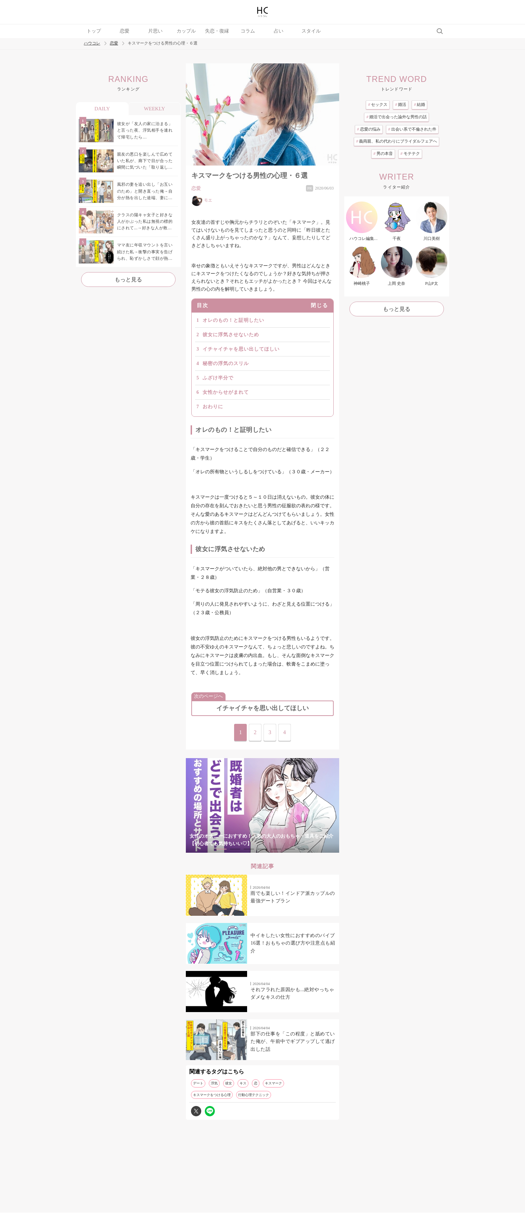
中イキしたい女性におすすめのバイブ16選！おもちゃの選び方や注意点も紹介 (293, 943)
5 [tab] (276, 849)
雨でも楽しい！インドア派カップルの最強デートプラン (293, 897)
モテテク (410, 153)
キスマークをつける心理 (212, 1095)
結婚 (419, 104)
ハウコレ (92, 43)
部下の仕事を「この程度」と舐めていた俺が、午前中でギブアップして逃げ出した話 (293, 1041)
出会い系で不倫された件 (412, 129)
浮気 (214, 1083)
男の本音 (383, 153)
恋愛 (124, 31)
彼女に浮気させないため (231, 334)
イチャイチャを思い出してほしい (241, 349)
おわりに (213, 406)
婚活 (400, 104)
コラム (248, 31)
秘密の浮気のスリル (226, 363)
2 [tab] (235, 849)
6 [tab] (290, 849)
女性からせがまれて (226, 392)
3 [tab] (249, 849)
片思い (155, 31)
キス (243, 1083)
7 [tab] (303, 849)
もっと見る (128, 279)
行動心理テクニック (253, 1095)
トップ (94, 31)
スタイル (311, 31)
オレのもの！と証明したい (233, 320)
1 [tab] (221, 849)
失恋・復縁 (217, 31)
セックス (377, 104)
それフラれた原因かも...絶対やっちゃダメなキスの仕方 (292, 993)
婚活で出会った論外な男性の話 (396, 116)
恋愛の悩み (369, 129)
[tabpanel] (262, 805)
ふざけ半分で (218, 377)
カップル (186, 31)
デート (198, 1083)
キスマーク (273, 1083)
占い (278, 31)
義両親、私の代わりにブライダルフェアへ (396, 141)
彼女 (228, 1083)
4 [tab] (262, 849)
